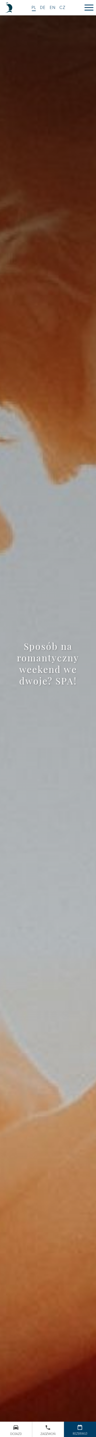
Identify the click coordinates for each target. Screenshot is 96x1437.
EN (53, 7)
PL (33, 7)
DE (43, 7)
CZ (62, 7)
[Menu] (88, 7)
